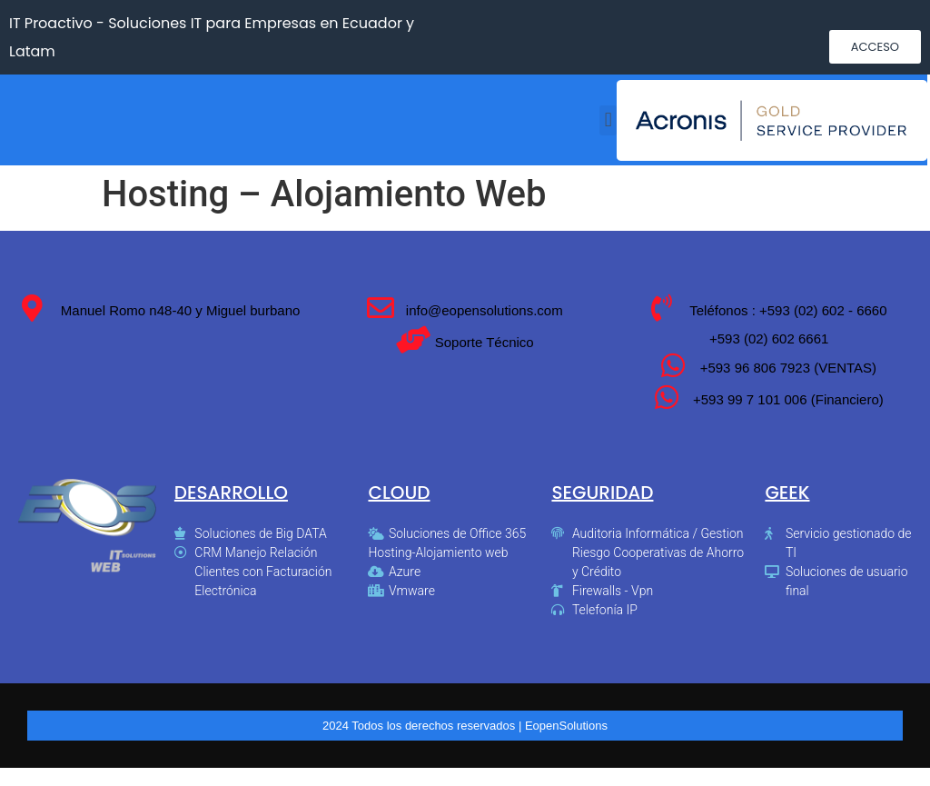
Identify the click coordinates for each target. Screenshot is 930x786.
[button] (875, 47)
